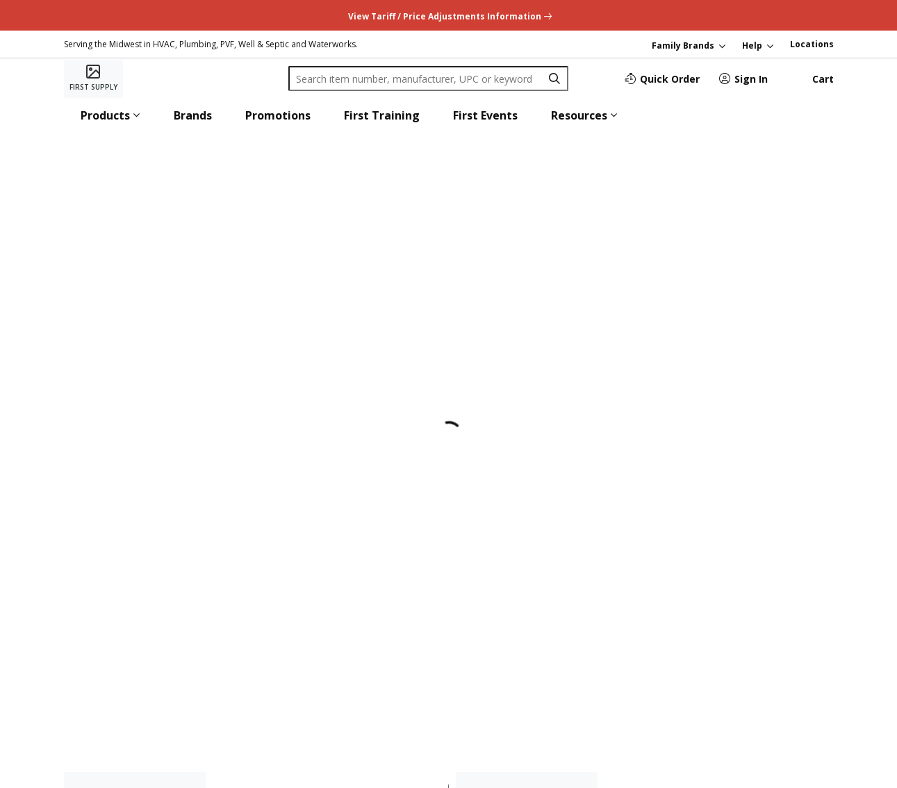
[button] (110, 115)
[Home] (93, 78)
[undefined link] (448, 15)
